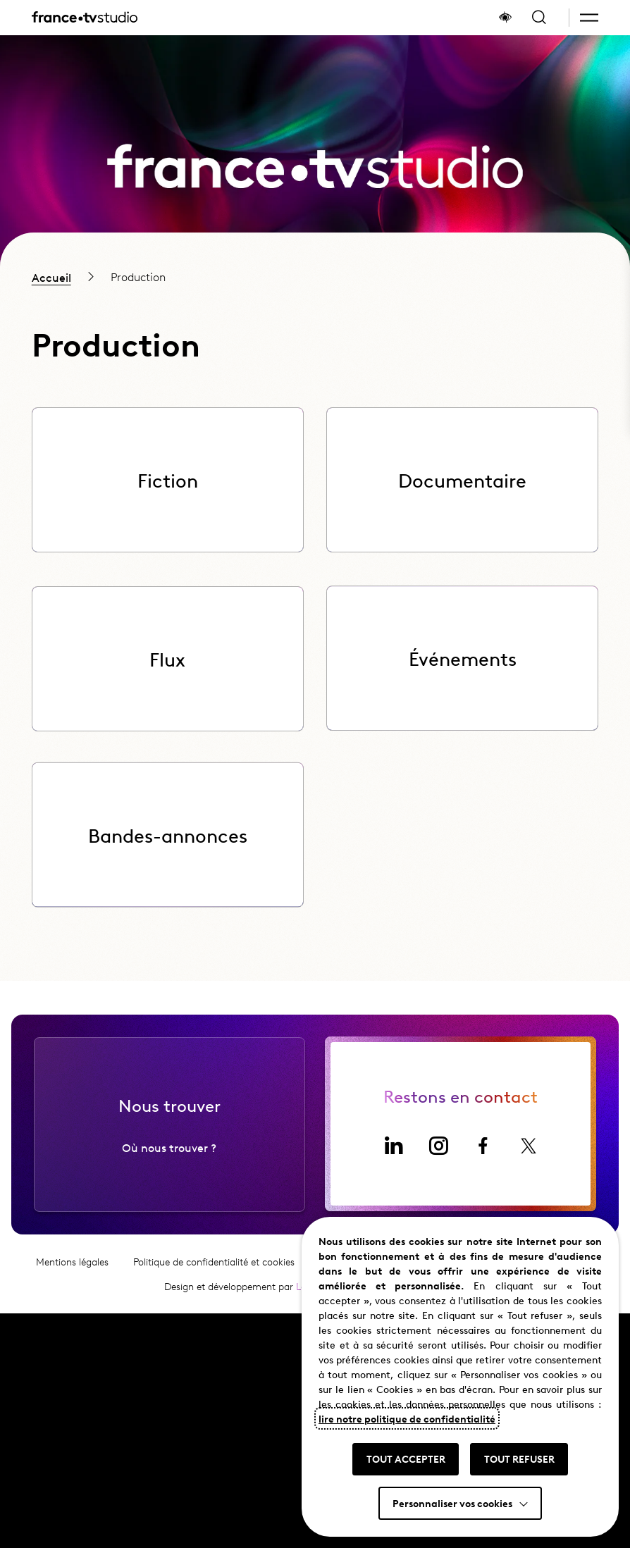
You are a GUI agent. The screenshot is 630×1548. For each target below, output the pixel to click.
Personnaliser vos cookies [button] (452, 1503)
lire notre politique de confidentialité (407, 1418)
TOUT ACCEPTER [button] (405, 1458)
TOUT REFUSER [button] (519, 1458)
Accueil (51, 277)
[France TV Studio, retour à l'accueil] (84, 17)
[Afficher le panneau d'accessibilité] (505, 17)
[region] (315, 277)
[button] (589, 17)
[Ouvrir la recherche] (539, 17)
